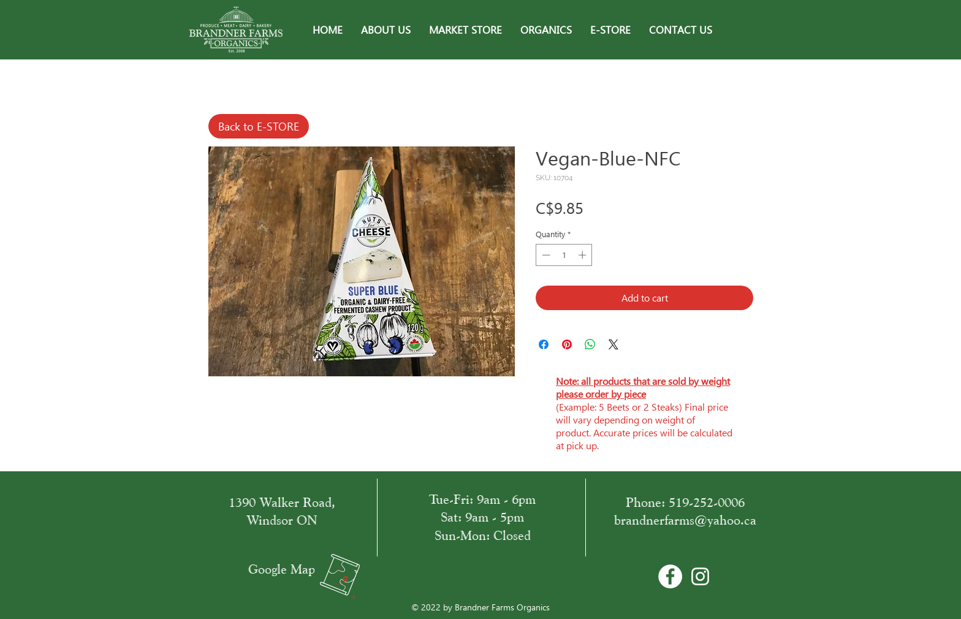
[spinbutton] (564, 255)
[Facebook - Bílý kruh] (670, 576)
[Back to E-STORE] (258, 126)
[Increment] (583, 255)
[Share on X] (613, 344)
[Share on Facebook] (543, 344)
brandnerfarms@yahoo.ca (685, 520)
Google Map (281, 569)
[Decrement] (544, 255)
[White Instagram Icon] (700, 576)
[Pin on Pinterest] (567, 344)
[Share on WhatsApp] (590, 344)
